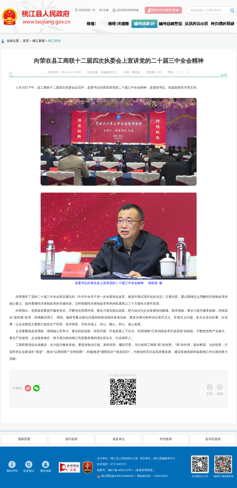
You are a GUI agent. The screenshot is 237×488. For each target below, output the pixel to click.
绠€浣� (104, 10)
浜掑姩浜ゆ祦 (196, 24)
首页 (26, 40)
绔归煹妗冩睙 (222, 24)
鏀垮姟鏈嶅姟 (170, 24)
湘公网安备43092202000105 (115, 476)
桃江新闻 (38, 40)
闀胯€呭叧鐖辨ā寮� (163, 10)
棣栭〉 (92, 24)
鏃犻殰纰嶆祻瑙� (126, 10)
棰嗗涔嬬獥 (118, 24)
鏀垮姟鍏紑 (144, 24)
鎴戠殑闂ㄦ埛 (85, 10)
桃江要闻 (54, 40)
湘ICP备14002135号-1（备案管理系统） (131, 470)
